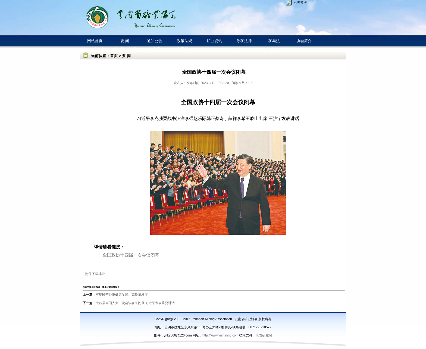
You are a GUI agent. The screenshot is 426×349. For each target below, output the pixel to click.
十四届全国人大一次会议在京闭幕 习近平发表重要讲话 (135, 303)
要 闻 (126, 56)
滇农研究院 (264, 335)
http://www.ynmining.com (220, 335)
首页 (114, 56)
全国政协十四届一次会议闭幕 (131, 255)
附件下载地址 (95, 274)
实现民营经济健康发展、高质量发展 (122, 295)
